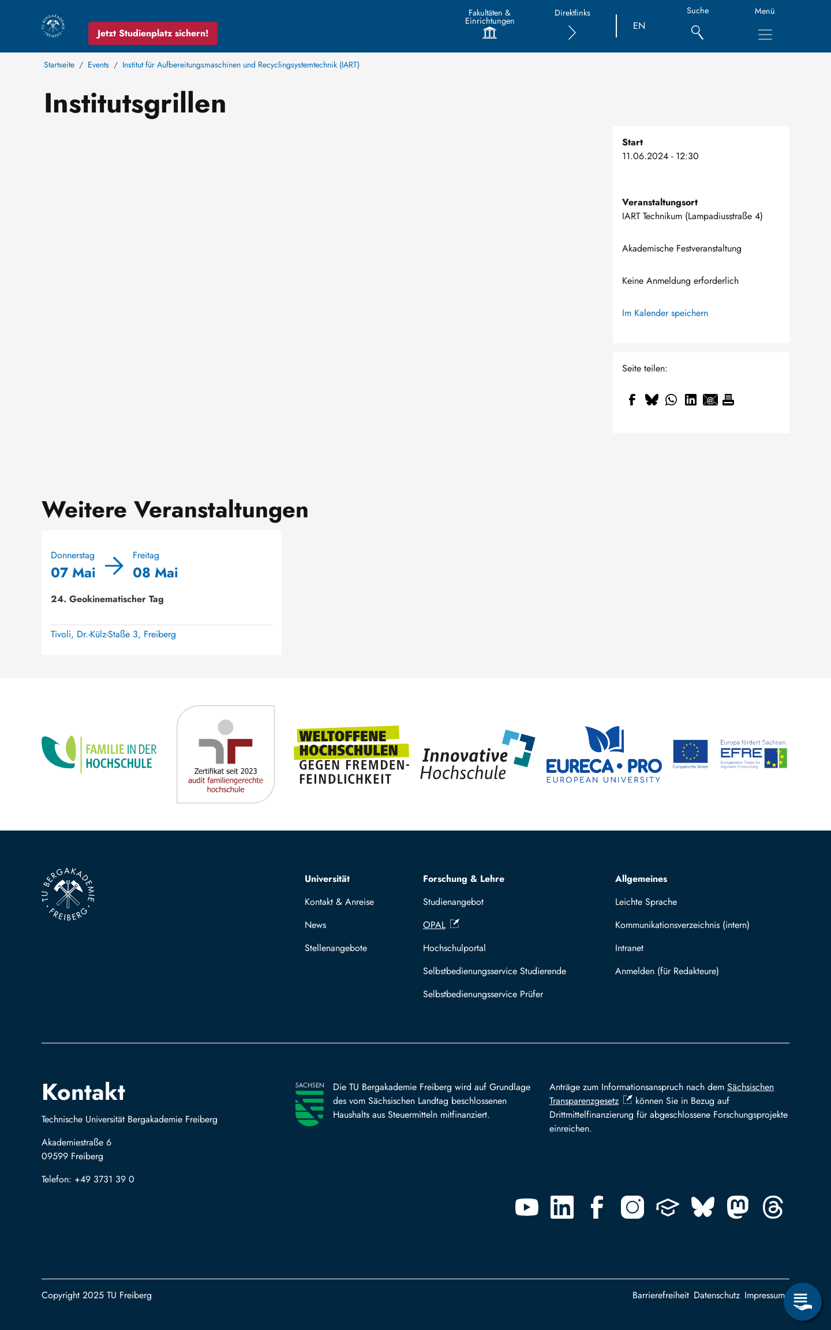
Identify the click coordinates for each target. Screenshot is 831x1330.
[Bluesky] (702, 1207)
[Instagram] (632, 1207)
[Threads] (773, 1207)
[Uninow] (667, 1207)
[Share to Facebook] (631, 399)
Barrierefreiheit (660, 1295)
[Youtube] (526, 1207)
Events (98, 64)
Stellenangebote (336, 948)
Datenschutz (717, 1295)
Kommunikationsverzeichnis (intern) (682, 924)
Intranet (629, 948)
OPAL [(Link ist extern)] (441, 924)
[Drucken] (728, 399)
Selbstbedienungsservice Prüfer (483, 994)
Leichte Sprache (646, 901)
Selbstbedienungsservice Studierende (494, 971)
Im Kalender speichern (665, 313)
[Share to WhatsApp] (671, 399)
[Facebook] (597, 1207)
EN (639, 25)
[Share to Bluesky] (651, 399)
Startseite (59, 64)
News (315, 924)
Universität (327, 878)
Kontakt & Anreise (339, 901)
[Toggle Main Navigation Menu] (765, 35)
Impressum (764, 1295)
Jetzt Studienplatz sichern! (153, 33)
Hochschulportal (454, 948)
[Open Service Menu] (803, 1302)
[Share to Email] (710, 399)
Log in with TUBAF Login (698, 971)
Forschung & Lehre (463, 878)
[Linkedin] (562, 1207)
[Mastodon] (738, 1207)
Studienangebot (453, 901)
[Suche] (697, 26)
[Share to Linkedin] (690, 399)
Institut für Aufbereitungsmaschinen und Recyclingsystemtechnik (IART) (241, 64)
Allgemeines (641, 878)
